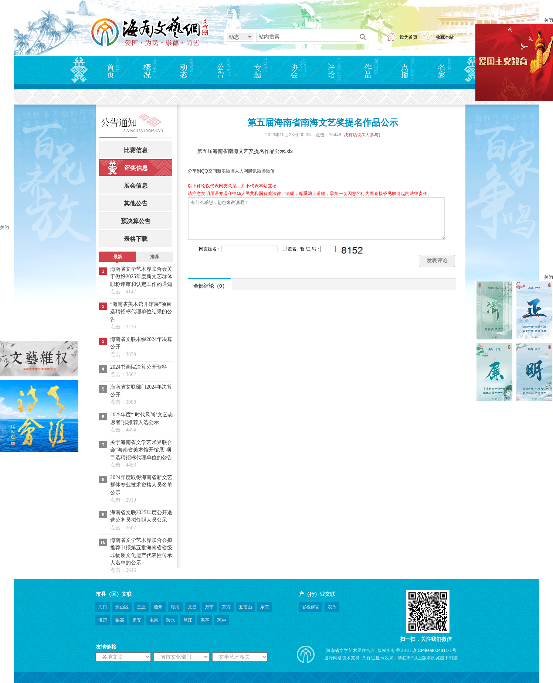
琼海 (175, 606)
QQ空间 (209, 171)
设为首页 (408, 37)
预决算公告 (135, 221)
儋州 (158, 606)
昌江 (187, 620)
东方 (226, 606)
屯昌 (153, 620)
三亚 (141, 606)
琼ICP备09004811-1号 (434, 650)
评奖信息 (136, 168)
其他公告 (135, 203)
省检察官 (310, 606)
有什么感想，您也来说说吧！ (316, 218)
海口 (102, 606)
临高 (119, 620)
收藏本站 (445, 37)
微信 (270, 171)
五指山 (245, 606)
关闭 (548, 20)
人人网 (241, 171)
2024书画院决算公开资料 (138, 367)
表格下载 (135, 239)
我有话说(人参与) (362, 134)
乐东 (264, 606)
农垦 (332, 606)
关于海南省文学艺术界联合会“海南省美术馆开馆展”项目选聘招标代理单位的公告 (141, 450)
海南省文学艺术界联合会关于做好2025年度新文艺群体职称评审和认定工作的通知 (141, 276)
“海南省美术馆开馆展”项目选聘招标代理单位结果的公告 (141, 311)
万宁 (209, 606)
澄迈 (102, 620)
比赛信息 (135, 150)
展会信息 (135, 185)
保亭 (204, 620)
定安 (136, 620)
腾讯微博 (257, 171)
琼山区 (122, 606)
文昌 (192, 606)
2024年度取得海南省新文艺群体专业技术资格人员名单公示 (141, 485)
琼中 (221, 620)
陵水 (170, 620)
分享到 (194, 171)
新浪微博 (226, 171)
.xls (289, 151)
